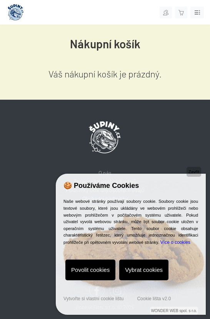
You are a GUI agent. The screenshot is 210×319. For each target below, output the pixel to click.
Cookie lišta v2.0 (154, 298)
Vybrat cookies (144, 269)
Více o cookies (175, 242)
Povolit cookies (90, 269)
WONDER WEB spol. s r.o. (174, 311)
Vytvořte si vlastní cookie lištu (93, 298)
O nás (105, 172)
